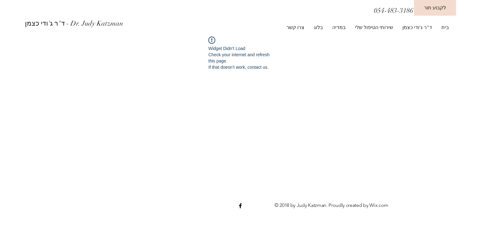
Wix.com (378, 205)
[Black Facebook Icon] (240, 205)
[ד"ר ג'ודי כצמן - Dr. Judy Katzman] (82, 23)
